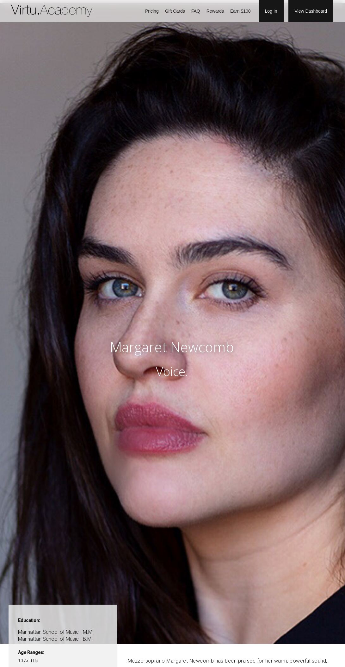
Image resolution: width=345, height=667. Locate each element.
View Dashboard (311, 11)
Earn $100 (240, 11)
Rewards (215, 11)
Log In (271, 11)
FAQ (195, 11)
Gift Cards (175, 11)
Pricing (152, 11)
